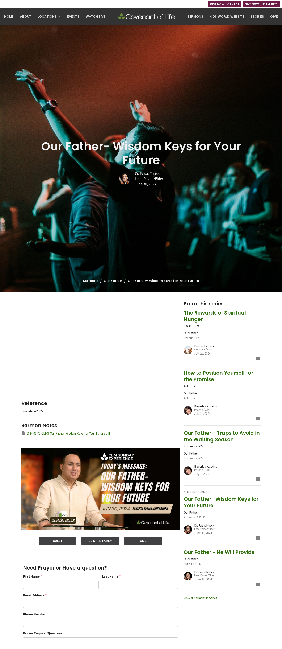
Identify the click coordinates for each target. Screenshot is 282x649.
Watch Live (95, 16)
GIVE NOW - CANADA (224, 4)
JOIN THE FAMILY (100, 540)
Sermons (195, 16)
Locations (49, 16)
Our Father (113, 280)
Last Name (111, 576)
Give (274, 16)
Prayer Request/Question (42, 633)
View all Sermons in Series (200, 598)
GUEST (57, 540)
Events (73, 16)
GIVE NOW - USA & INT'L (261, 4)
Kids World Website (227, 16)
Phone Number (34, 614)
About (25, 16)
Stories (257, 16)
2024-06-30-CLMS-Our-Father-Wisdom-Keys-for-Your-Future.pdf (65, 433)
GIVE (143, 540)
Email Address (35, 595)
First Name (32, 576)
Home (9, 16)
